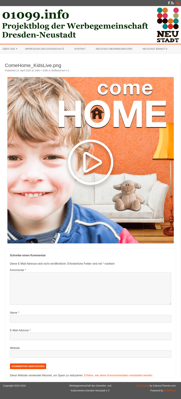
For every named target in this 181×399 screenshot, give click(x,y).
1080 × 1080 (41, 70)
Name (14, 312)
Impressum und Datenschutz (44, 48)
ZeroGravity (142, 385)
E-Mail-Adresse (20, 330)
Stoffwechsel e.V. (60, 70)
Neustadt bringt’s (154, 48)
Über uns (8, 48)
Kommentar (18, 270)
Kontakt (80, 48)
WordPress (169, 390)
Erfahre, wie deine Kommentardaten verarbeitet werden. (118, 375)
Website (15, 348)
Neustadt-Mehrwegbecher (114, 48)
